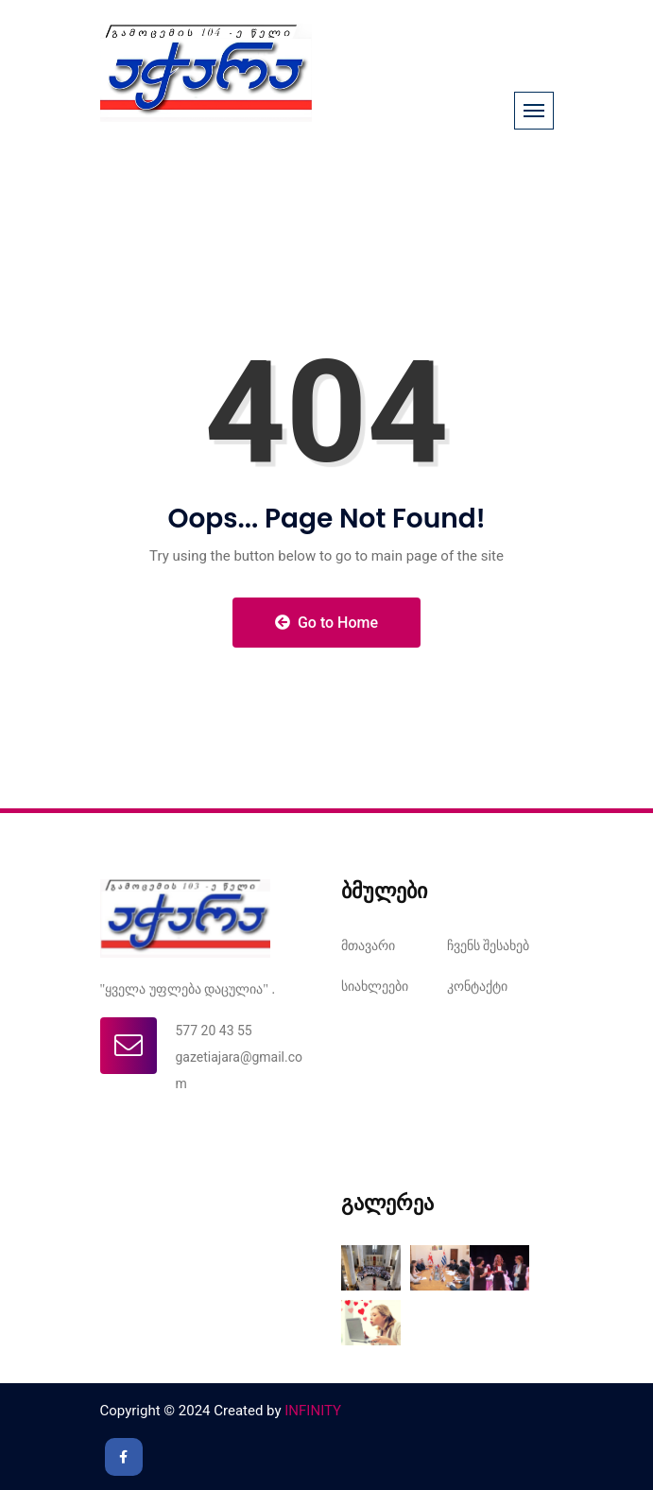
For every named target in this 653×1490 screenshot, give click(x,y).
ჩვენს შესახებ (488, 945)
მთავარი (368, 945)
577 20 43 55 (214, 1030)
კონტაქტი (477, 986)
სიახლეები (374, 986)
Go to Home (326, 623)
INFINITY (312, 1410)
